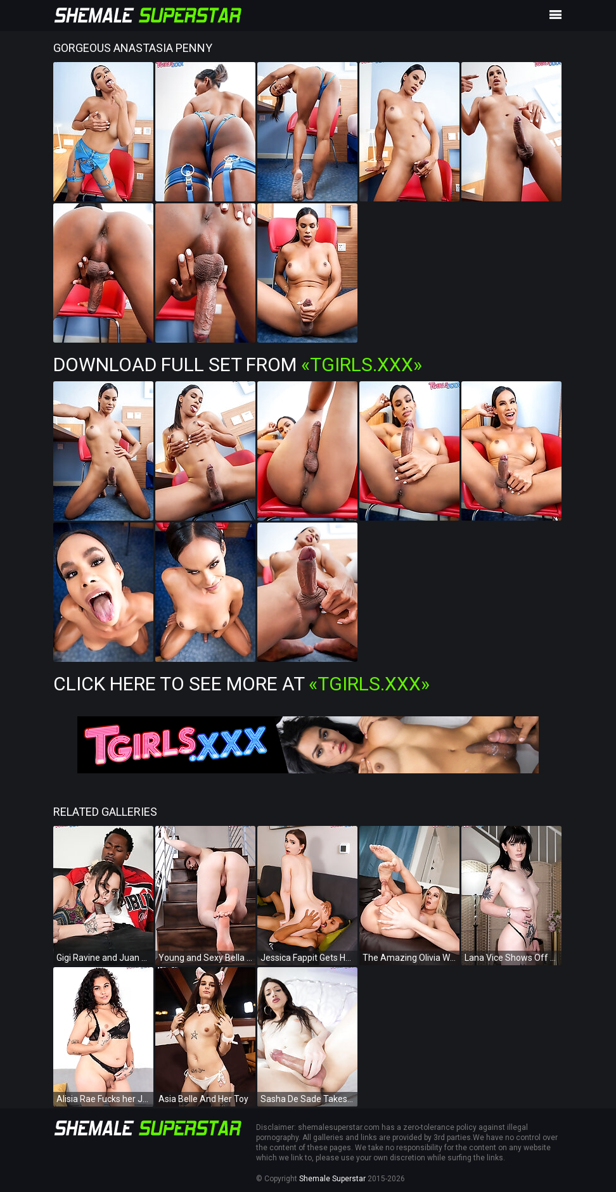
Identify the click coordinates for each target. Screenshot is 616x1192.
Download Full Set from (237, 364)
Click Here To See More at (241, 684)
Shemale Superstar (332, 1178)
